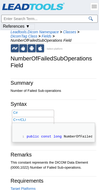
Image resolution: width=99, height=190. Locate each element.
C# (15, 113)
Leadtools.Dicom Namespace (35, 32)
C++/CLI (19, 120)
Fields (46, 36)
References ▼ (16, 26)
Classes (69, 32)
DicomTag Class (24, 36)
